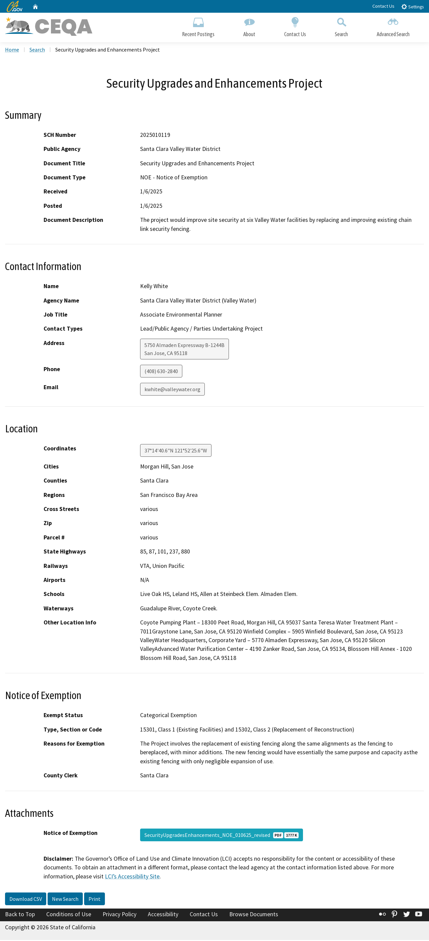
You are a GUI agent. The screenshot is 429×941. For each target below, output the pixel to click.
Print (94, 899)
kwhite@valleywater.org (172, 390)
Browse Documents (253, 915)
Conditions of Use (68, 915)
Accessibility (163, 915)
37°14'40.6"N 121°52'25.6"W (175, 451)
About (249, 25)
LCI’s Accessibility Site (132, 877)
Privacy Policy (119, 915)
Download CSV (25, 899)
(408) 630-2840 (161, 372)
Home (12, 50)
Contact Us (383, 6)
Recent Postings (198, 25)
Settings (412, 6)
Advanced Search (393, 25)
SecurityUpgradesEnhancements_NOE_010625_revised (221, 836)
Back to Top (20, 915)
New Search (65, 899)
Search (341, 25)
